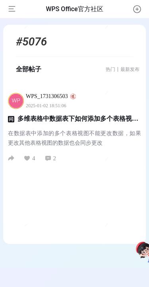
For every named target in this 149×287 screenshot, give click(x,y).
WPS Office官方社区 (74, 9)
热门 (110, 69)
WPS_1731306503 (51, 96)
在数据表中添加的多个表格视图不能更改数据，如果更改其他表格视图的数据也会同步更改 (74, 138)
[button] (137, 9)
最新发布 (129, 69)
